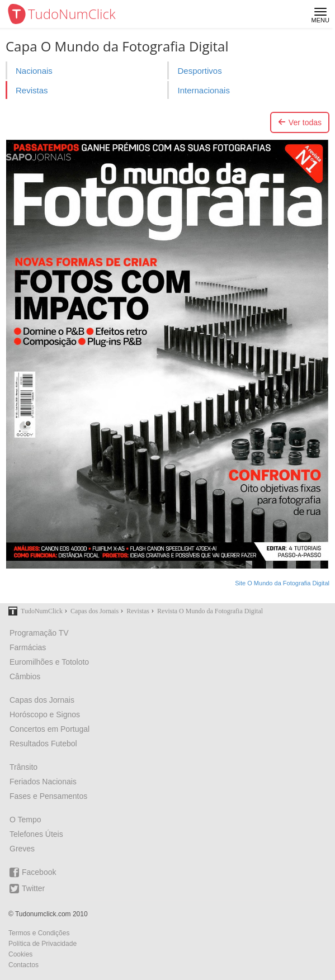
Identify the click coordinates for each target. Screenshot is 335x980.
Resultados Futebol (43, 743)
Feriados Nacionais (43, 781)
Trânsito (23, 767)
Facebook (33, 872)
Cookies (20, 954)
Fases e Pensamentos (48, 796)
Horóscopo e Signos (45, 714)
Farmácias (28, 647)
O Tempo (25, 819)
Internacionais (203, 90)
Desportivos (199, 70)
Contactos (23, 965)
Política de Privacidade (42, 944)
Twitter (27, 888)
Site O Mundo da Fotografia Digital (282, 583)
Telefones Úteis (36, 834)
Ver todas (300, 122)
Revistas (32, 90)
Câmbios (25, 676)
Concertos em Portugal (49, 729)
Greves (22, 848)
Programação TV (39, 632)
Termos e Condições (38, 933)
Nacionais (34, 70)
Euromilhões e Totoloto (49, 661)
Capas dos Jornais (42, 699)
